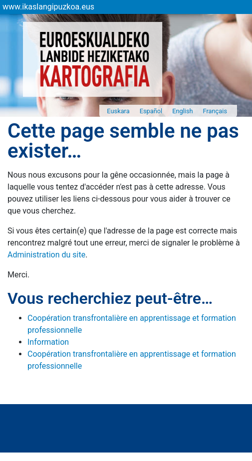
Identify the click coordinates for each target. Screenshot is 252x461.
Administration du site (46, 254)
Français (215, 111)
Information (48, 342)
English (182, 111)
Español (151, 111)
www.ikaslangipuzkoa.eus (48, 6)
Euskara (118, 111)
